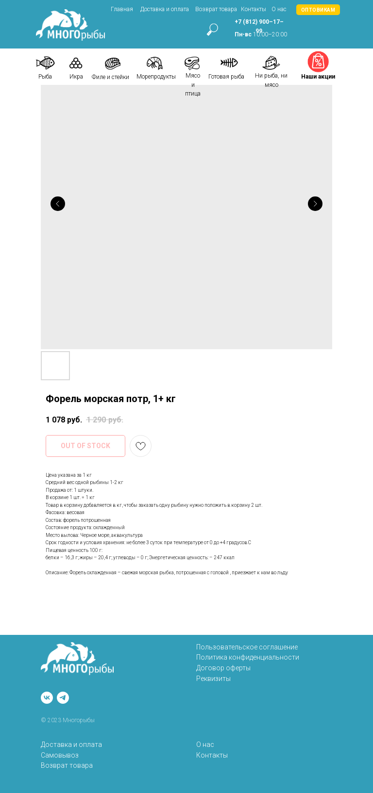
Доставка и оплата (164, 9)
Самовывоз (60, 755)
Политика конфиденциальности (247, 657)
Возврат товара (216, 9)
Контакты (253, 9)
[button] (318, 9)
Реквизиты (213, 678)
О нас (279, 9)
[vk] (47, 698)
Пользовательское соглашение (247, 647)
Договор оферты (223, 668)
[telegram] (63, 698)
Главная (122, 9)
